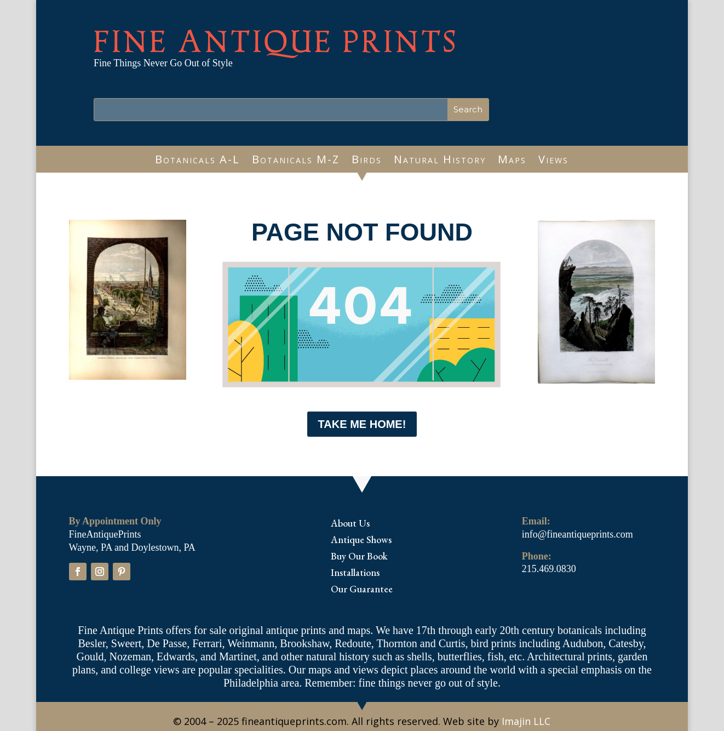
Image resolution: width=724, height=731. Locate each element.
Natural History (440, 161)
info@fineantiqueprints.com (577, 534)
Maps (512, 161)
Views (553, 161)
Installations (355, 574)
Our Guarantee (362, 590)
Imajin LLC (526, 721)
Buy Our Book (359, 557)
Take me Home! (362, 424)
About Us (350, 524)
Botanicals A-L (197, 161)
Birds (367, 161)
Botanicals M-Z (296, 161)
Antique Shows (361, 541)
